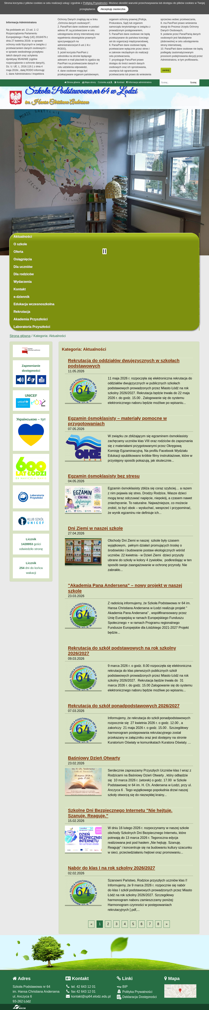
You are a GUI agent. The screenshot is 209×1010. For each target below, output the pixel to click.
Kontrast (119, 82)
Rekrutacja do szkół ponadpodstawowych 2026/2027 (124, 705)
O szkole (20, 244)
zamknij (165, 70)
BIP (122, 986)
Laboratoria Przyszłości (31, 326)
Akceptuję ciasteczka (112, 9)
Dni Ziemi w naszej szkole (95, 528)
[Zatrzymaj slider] (104, 251)
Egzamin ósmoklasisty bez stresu (104, 476)
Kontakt (19, 289)
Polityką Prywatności (95, 2)
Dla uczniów (22, 266)
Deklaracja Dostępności (137, 997)
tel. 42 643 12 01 (81, 986)
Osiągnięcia (22, 259)
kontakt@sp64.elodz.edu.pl (88, 996)
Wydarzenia (22, 281)
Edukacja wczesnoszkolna (33, 304)
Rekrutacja (21, 311)
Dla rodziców (23, 274)
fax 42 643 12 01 (81, 991)
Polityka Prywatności (134, 991)
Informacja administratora (138, 82)
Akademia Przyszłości (30, 319)
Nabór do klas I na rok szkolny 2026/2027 (111, 867)
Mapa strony (89, 82)
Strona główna (72, 82)
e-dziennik (21, 296)
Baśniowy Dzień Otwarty (94, 758)
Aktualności (22, 236)
